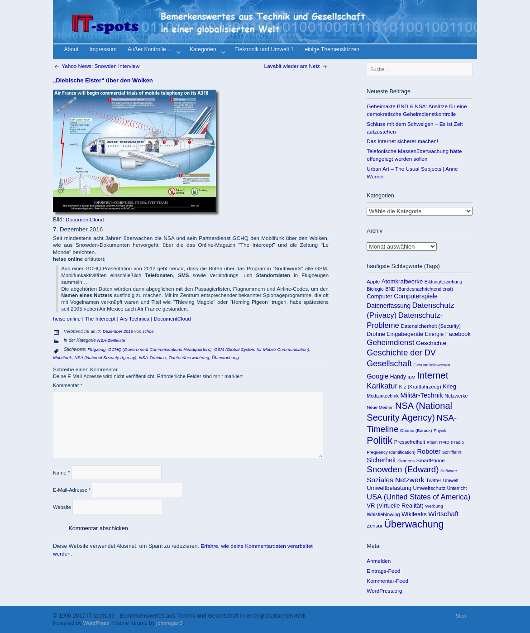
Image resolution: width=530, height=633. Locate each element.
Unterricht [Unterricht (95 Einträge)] (457, 488)
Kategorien (207, 51)
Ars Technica (134, 318)
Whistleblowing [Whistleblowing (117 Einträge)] (383, 514)
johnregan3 (169, 623)
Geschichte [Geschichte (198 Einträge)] (431, 343)
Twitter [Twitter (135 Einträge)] (433, 480)
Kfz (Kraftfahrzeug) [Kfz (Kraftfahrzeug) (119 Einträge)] (420, 386)
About (71, 50)
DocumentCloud (85, 219)
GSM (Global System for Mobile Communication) (261, 349)
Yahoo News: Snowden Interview (96, 66)
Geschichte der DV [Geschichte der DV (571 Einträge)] (401, 352)
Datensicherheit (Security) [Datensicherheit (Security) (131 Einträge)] (430, 326)
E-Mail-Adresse (72, 490)
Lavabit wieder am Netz (296, 66)
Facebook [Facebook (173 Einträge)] (458, 334)
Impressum (103, 50)
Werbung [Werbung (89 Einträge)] (434, 506)
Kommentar (67, 385)
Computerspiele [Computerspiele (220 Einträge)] (416, 296)
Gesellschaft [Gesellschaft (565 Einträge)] (389, 363)
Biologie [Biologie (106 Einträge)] (375, 289)
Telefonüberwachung (188, 357)
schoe (148, 331)
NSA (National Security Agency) (105, 357)
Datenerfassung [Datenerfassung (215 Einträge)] (389, 305)
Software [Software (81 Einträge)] (448, 471)
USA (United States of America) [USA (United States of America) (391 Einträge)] (418, 497)
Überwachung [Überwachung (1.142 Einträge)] (414, 524)
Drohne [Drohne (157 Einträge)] (376, 334)
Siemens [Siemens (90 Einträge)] (406, 460)
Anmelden (379, 561)
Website (62, 507)
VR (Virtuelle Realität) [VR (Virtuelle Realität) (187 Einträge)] (395, 505)
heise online (67, 318)
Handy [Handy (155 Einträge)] (398, 377)
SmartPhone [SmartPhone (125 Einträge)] (430, 460)
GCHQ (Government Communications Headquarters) (159, 349)
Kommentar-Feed (387, 581)
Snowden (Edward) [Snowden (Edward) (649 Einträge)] (403, 469)
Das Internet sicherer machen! (402, 141)
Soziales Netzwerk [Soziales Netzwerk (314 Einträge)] (395, 480)
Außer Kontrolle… (153, 51)
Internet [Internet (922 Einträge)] (432, 375)
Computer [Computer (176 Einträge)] (379, 296)
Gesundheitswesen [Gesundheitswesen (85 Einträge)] (431, 364)
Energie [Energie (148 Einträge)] (434, 334)
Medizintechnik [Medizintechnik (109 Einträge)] (383, 395)
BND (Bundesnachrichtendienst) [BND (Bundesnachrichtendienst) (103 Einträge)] (419, 289)
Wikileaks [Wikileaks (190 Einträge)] (414, 514)
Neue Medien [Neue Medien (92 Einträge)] (380, 407)
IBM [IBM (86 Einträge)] (411, 376)
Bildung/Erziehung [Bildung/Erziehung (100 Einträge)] (443, 281)
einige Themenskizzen (332, 50)
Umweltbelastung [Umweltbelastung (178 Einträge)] (389, 487)
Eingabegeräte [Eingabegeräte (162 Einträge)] (405, 334)
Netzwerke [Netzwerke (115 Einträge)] (456, 395)
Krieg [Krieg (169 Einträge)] (449, 387)
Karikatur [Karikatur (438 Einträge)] (382, 386)
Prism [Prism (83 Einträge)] (432, 442)
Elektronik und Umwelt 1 (264, 50)
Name (61, 472)
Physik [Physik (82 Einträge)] (440, 430)
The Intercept (100, 318)
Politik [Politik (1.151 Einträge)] (379, 440)
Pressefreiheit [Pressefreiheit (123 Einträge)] (409, 442)
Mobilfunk (62, 357)
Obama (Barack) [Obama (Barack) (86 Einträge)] (416, 430)
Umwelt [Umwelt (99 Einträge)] (450, 480)
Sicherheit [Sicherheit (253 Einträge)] (381, 460)
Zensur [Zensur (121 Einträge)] (374, 525)
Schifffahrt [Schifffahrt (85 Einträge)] (452, 452)
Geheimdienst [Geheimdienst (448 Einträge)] (390, 342)
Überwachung (225, 357)
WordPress (96, 623)
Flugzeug (96, 349)
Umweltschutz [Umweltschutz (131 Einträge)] (429, 488)
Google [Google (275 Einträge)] (377, 376)
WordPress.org (384, 591)
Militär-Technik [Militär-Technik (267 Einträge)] (421, 395)
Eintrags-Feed (383, 571)
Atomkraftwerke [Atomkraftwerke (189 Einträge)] (402, 281)
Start (461, 616)
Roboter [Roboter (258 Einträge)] (429, 451)
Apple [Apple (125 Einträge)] (373, 281)
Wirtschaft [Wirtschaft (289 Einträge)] (443, 514)
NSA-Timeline (152, 357)
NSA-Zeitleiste (111, 340)
